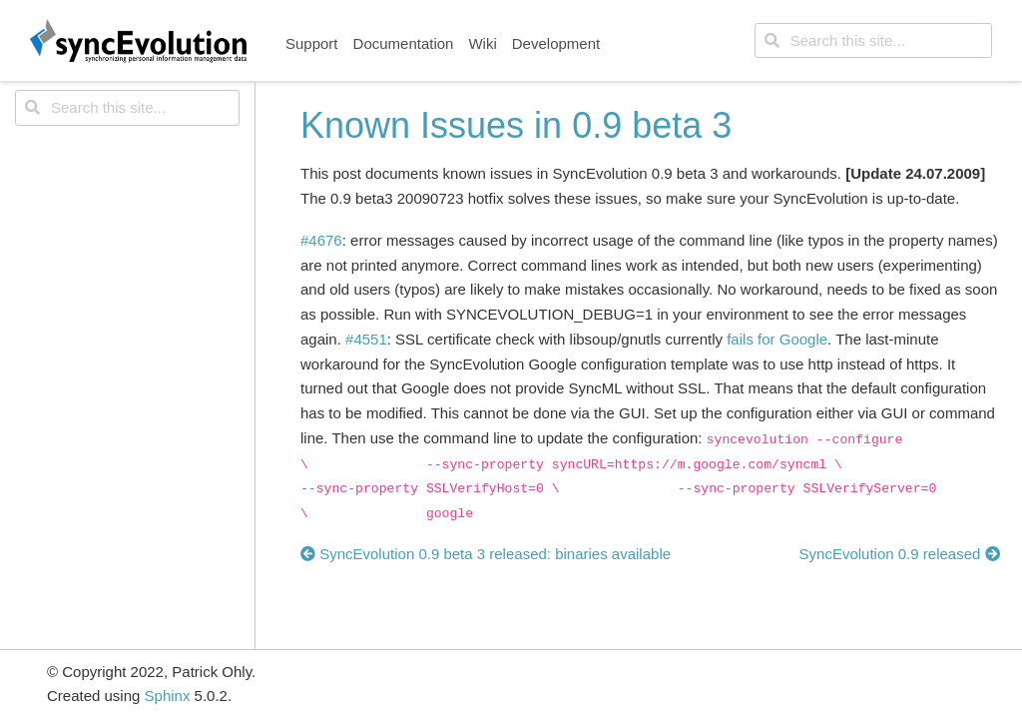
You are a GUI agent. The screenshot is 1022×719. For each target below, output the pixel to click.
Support (311, 43)
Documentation (403, 43)
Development (556, 43)
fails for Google (777, 339)
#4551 (366, 339)
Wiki (482, 43)
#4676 (321, 240)
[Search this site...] (873, 41)
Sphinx (168, 695)
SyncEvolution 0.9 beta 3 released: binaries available (485, 553)
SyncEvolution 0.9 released (899, 553)
